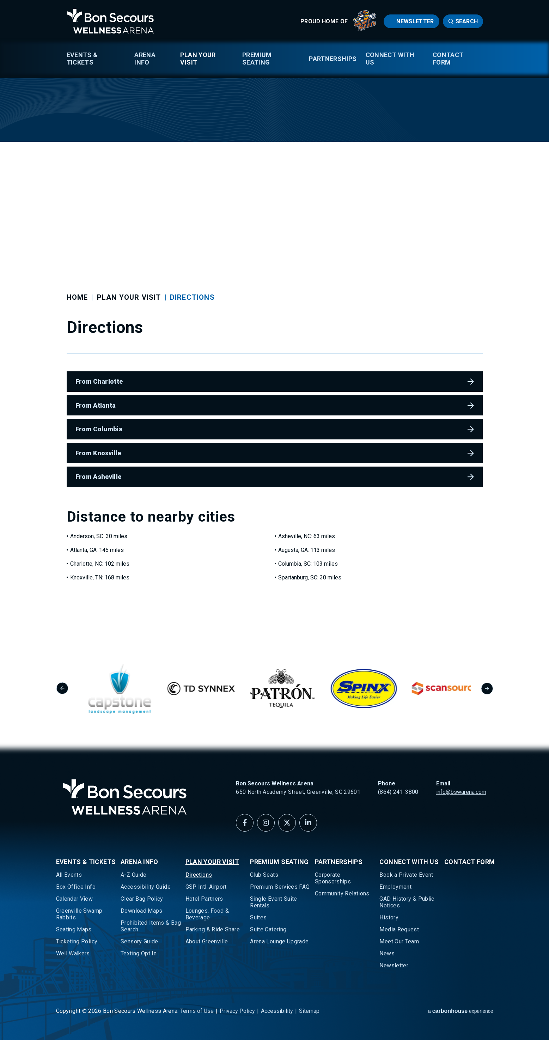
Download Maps (142, 910)
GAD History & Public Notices (406, 902)
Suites (258, 917)
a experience (460, 1011)
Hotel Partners (204, 898)
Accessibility (277, 1011)
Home (77, 297)
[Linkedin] (308, 823)
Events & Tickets (82, 58)
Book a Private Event (406, 874)
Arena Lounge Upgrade (279, 941)
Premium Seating (257, 58)
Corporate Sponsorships (333, 878)
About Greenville (206, 941)
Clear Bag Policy (142, 898)
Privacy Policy (237, 1011)
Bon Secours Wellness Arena (111, 21)
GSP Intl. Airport (206, 886)
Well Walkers (73, 953)
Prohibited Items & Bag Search (151, 926)
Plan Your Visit (197, 58)
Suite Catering (268, 929)
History (388, 917)
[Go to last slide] (62, 688)
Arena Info (144, 58)
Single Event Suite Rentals (273, 902)
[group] (125, 689)
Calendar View (74, 898)
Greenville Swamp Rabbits (79, 914)
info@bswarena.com (461, 792)
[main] (274, 320)
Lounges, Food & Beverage (207, 914)
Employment (395, 886)
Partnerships (332, 58)
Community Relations (342, 893)
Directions (198, 874)
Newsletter (415, 21)
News (386, 953)
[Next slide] (487, 688)
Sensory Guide (139, 941)
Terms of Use (197, 1011)
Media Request (399, 929)
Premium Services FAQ (280, 886)
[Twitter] (287, 823)
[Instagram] (266, 823)
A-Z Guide (133, 874)
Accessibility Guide (146, 886)
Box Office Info (76, 886)
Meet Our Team (399, 941)
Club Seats (264, 874)
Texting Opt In (139, 953)
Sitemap (309, 1011)
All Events (69, 874)
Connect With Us (390, 58)
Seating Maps (74, 929)
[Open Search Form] (463, 21)
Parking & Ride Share (212, 929)
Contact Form (448, 58)
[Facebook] (245, 823)
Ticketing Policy (77, 941)
